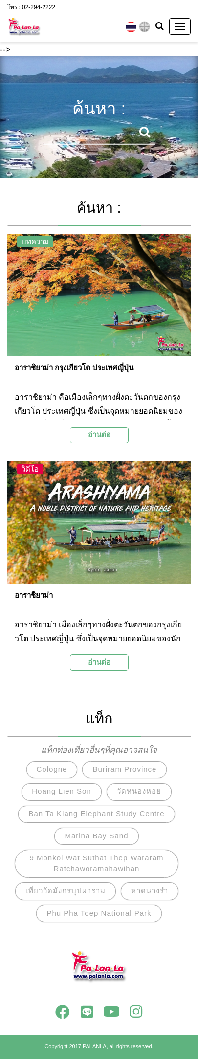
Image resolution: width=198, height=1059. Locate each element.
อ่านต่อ (99, 434)
